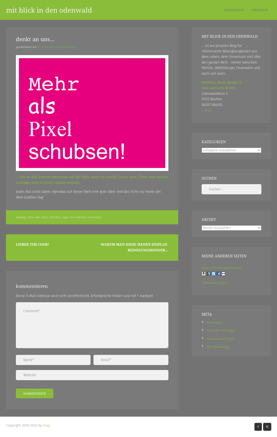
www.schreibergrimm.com (222, 268)
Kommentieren (67, 47)
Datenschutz (234, 10)
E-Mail (207, 110)
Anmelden (214, 323)
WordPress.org (218, 347)
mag (46, 425)
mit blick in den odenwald (49, 10)
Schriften (55, 217)
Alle (37, 217)
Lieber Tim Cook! (32, 244)
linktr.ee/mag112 (214, 283)
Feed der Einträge (220, 331)
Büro (44, 217)
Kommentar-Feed (220, 339)
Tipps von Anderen (74, 217)
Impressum (259, 10)
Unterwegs (94, 217)
